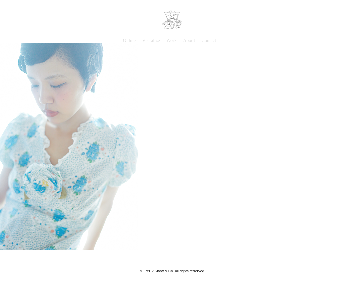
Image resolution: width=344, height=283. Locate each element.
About (189, 40)
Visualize (151, 40)
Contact (209, 40)
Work (171, 40)
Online (129, 40)
